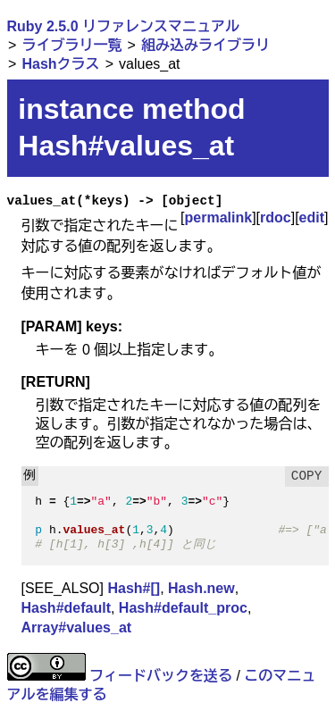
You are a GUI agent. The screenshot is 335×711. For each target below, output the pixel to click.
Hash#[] (133, 588)
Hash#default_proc (183, 607)
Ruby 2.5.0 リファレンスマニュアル (123, 26)
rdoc (275, 217)
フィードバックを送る (160, 675)
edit (311, 217)
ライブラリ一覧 (71, 45)
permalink (219, 217)
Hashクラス (60, 63)
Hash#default (66, 607)
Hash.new (201, 588)
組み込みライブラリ (205, 45)
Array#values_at (76, 627)
